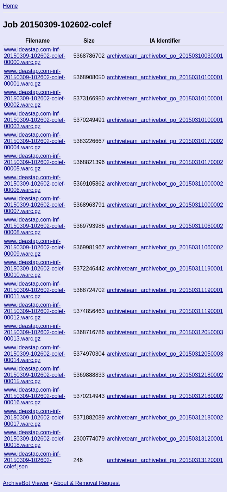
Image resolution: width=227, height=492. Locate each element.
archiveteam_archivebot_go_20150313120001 (165, 439)
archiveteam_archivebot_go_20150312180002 (165, 375)
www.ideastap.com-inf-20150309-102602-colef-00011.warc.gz (34, 290)
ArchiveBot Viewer (26, 483)
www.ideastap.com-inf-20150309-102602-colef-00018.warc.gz (34, 438)
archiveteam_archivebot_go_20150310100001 (165, 77)
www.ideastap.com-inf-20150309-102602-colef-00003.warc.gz (34, 120)
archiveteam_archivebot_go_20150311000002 (165, 184)
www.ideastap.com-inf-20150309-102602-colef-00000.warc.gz (34, 55)
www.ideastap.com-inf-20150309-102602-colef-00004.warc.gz (34, 141)
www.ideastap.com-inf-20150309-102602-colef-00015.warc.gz (34, 375)
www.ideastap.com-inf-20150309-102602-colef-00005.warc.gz (34, 162)
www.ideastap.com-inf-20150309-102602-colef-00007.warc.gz (34, 204)
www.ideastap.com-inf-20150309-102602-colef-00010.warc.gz (34, 268)
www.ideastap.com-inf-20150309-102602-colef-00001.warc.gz (34, 77)
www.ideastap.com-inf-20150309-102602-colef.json (32, 460)
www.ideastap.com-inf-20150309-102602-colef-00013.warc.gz (34, 332)
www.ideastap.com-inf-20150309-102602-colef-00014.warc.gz (34, 353)
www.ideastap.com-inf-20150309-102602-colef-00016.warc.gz (34, 396)
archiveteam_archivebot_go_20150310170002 (165, 141)
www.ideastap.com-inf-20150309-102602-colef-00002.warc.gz (34, 98)
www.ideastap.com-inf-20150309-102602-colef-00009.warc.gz (34, 247)
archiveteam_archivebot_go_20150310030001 (165, 56)
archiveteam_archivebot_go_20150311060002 (165, 226)
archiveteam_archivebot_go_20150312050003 (165, 332)
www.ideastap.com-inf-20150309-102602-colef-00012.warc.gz (34, 311)
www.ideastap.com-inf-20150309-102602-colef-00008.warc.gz (34, 226)
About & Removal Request (86, 483)
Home (10, 6)
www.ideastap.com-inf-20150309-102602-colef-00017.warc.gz (34, 417)
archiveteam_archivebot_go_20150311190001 (165, 269)
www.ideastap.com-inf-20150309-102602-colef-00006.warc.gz (34, 183)
